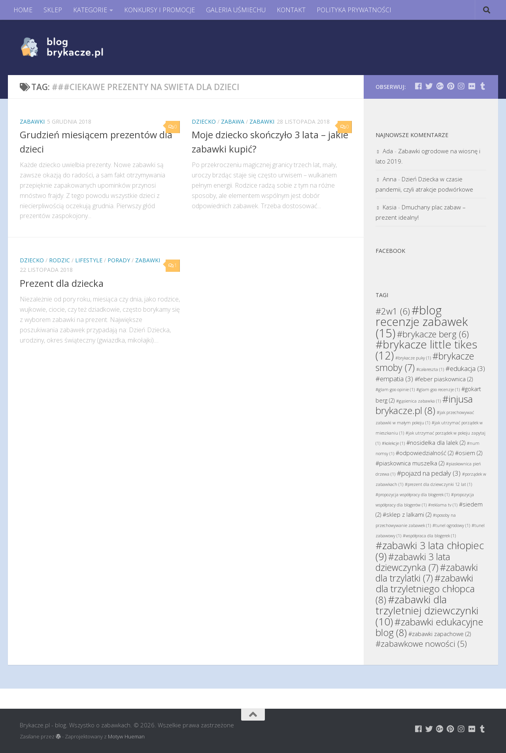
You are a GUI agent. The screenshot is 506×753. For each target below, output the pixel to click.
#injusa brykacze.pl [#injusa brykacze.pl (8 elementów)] (424, 404)
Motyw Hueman (126, 736)
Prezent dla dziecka (62, 283)
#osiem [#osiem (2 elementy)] (468, 453)
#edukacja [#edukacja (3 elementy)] (465, 368)
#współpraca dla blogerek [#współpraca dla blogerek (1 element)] (429, 535)
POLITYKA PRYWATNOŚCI (354, 10)
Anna (389, 179)
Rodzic (59, 260)
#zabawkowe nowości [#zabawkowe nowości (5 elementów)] (421, 643)
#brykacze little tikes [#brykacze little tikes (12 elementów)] (426, 350)
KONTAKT (291, 10)
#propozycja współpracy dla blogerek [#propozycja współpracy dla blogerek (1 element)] (412, 494)
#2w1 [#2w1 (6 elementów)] (393, 311)
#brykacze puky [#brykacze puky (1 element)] (413, 358)
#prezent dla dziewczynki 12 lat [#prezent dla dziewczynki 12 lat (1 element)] (438, 484)
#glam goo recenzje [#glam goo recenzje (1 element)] (438, 389)
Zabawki (32, 121)
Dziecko (204, 121)
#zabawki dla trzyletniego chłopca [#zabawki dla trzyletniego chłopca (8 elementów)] (425, 588)
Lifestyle (88, 260)
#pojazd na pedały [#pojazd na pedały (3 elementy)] (429, 473)
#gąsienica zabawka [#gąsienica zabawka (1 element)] (418, 401)
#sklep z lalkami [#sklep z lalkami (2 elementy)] (407, 514)
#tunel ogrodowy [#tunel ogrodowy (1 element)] (451, 525)
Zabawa (232, 121)
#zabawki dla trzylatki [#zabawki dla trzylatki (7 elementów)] (427, 572)
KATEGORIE (90, 10)
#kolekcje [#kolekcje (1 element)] (393, 443)
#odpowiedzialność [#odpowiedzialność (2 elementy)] (424, 453)
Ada (388, 151)
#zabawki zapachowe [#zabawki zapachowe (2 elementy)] (439, 634)
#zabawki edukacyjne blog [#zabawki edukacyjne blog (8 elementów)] (429, 627)
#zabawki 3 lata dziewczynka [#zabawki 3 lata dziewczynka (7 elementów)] (413, 562)
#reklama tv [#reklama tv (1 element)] (442, 505)
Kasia (389, 207)
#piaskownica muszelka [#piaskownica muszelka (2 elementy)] (410, 463)
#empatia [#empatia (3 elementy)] (394, 378)
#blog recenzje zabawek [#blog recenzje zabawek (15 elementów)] (422, 321)
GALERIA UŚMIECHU (236, 10)
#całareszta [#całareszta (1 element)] (430, 369)
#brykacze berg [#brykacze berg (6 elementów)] (433, 334)
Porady (119, 260)
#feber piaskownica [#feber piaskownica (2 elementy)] (444, 379)
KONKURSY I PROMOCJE (159, 10)
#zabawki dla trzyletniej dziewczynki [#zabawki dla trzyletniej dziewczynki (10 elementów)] (427, 610)
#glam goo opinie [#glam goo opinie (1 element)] (395, 389)
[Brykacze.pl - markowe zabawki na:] (418, 86)
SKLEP (52, 10)
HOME (22, 10)
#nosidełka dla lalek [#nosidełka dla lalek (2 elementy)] (435, 442)
